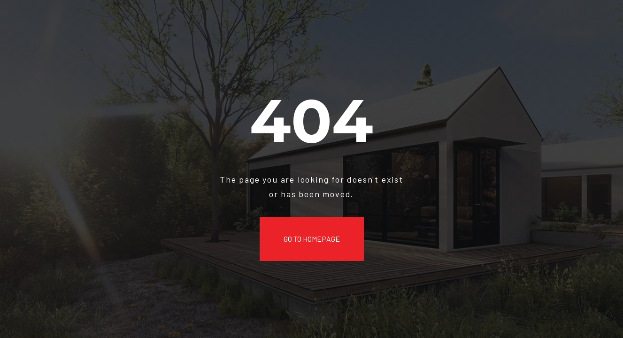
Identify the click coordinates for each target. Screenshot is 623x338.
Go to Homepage (312, 238)
